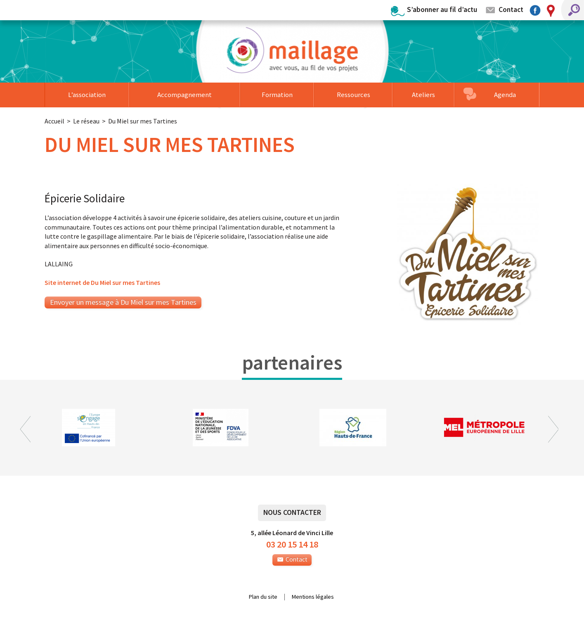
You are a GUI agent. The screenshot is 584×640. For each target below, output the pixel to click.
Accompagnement (184, 94)
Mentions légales (313, 597)
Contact (511, 9)
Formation (277, 94)
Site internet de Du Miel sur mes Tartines (102, 282)
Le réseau (86, 121)
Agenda (505, 94)
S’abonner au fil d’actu (442, 9)
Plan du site (263, 597)
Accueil (54, 121)
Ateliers (423, 94)
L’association (87, 94)
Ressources (353, 94)
